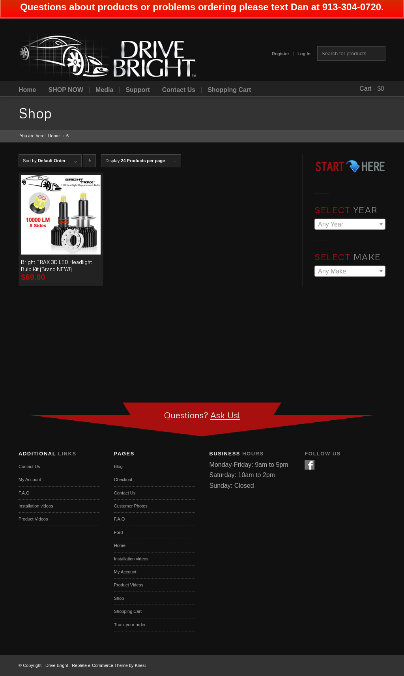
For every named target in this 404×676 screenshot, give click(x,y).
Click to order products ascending (89, 162)
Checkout (123, 479)
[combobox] (349, 224)
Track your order (130, 624)
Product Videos (33, 519)
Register (280, 53)
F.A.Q (24, 493)
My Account (30, 479)
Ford (118, 532)
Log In (303, 53)
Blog (118, 466)
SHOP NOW (65, 90)
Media (104, 90)
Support (137, 90)
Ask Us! (225, 415)
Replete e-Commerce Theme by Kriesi (109, 665)
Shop (35, 113)
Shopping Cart (229, 90)
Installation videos (36, 506)
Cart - (367, 88)
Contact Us (178, 90)
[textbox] (350, 224)
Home (27, 90)
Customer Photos (131, 506)
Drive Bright (56, 665)
